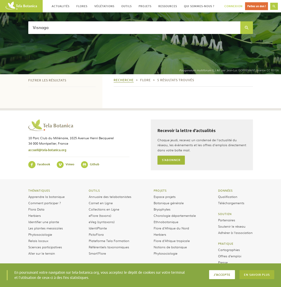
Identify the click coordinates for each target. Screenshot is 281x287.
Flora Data (36, 209)
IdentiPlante (98, 228)
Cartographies (229, 249)
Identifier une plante (43, 222)
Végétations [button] (104, 6)
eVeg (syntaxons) (102, 222)
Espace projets (165, 196)
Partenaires (226, 220)
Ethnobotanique (166, 222)
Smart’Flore (97, 253)
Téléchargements (231, 203)
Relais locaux (38, 240)
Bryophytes (162, 209)
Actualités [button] (60, 6)
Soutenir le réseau (232, 226)
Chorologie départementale (175, 215)
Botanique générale (169, 203)
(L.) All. (200, 70)
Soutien (225, 214)
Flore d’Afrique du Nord (171, 228)
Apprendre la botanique (46, 196)
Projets (160, 190)
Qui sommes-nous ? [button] (199, 6)
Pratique (225, 244)
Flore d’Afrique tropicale (172, 240)
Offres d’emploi (229, 256)
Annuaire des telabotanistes (110, 196)
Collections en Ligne (104, 209)
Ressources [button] (167, 6)
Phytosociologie (40, 234)
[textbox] (134, 27)
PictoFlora (96, 234)
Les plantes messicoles (45, 228)
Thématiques (39, 190)
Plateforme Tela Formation (109, 240)
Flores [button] (81, 6)
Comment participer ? (44, 203)
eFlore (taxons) (100, 215)
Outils (94, 190)
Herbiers (34, 215)
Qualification (227, 196)
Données (225, 190)
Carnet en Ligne (101, 203)
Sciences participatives (45, 247)
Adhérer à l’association (235, 232)
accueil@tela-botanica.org (47, 150)
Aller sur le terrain (41, 253)
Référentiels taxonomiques (109, 247)
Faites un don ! (256, 6)
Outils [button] (126, 6)
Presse (223, 262)
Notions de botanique (170, 247)
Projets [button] (145, 6)
